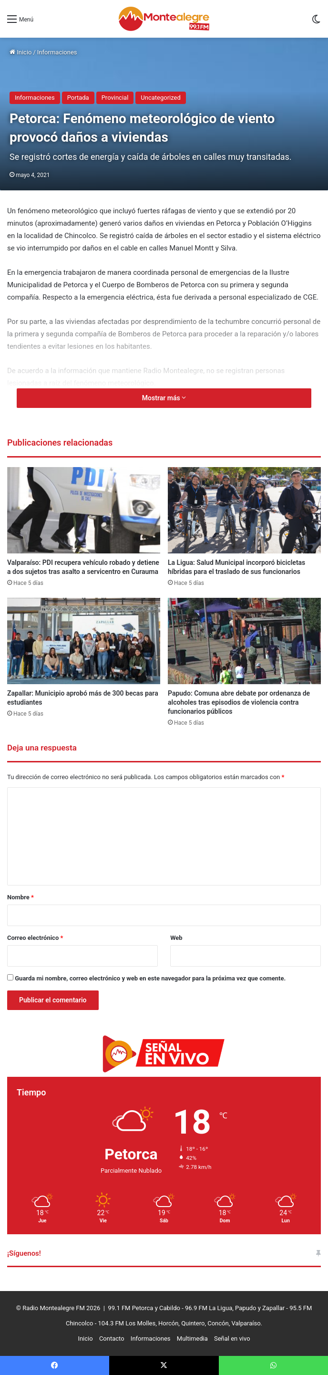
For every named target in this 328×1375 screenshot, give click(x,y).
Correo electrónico (35, 937)
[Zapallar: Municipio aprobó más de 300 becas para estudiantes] (83, 641)
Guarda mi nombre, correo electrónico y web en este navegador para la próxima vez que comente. (150, 978)
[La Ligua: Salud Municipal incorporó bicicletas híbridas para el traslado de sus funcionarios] (244, 510)
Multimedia (192, 1338)
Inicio (20, 52)
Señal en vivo (232, 1338)
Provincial (115, 97)
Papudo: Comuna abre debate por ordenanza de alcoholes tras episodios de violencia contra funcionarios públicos (239, 702)
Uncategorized (160, 97)
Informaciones (57, 52)
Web (176, 937)
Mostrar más (164, 398)
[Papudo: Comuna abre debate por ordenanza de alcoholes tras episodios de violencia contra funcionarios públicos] (244, 641)
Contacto (111, 1338)
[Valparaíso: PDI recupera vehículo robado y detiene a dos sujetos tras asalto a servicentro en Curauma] (83, 510)
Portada (78, 97)
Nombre (20, 897)
